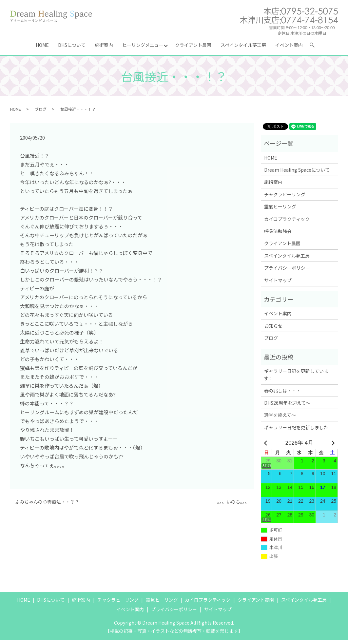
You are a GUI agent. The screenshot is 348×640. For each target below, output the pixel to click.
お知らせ (273, 325)
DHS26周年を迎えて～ (287, 402)
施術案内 (104, 45)
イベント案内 (289, 45)
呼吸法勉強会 (278, 231)
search (315, 46)
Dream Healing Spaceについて (297, 169)
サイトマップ (278, 280)
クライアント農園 (193, 45)
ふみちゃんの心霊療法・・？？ (47, 502)
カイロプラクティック (287, 219)
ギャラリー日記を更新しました (296, 427)
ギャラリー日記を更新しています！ (296, 374)
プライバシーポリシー (287, 267)
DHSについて (72, 45)
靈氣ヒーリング (280, 206)
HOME (42, 45)
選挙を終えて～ (280, 415)
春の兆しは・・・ (282, 390)
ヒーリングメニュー (143, 45)
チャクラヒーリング (284, 194)
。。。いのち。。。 (233, 502)
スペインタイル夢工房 (243, 45)
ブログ (41, 109)
